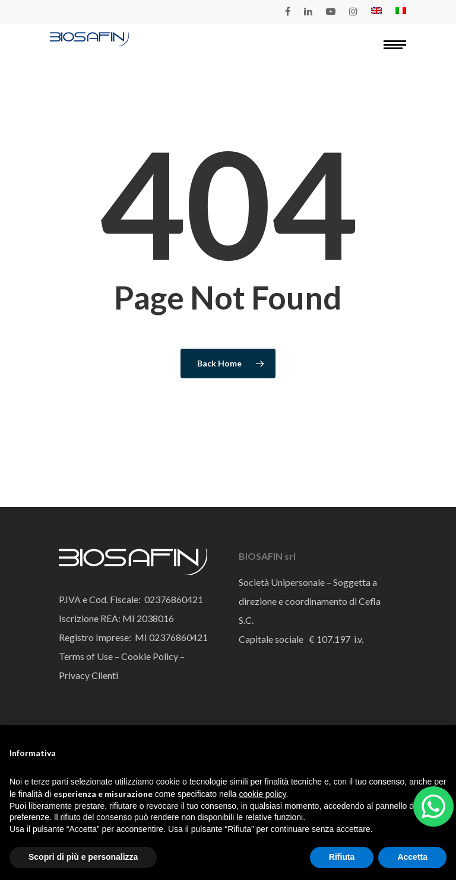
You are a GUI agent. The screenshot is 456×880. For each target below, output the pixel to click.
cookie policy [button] (262, 794)
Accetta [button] (412, 857)
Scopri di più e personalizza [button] (83, 857)
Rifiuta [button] (342, 857)
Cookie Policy (148, 656)
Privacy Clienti (88, 675)
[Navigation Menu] (395, 44)
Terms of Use (86, 656)
